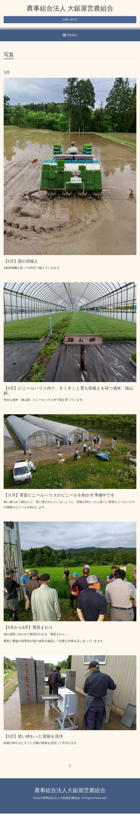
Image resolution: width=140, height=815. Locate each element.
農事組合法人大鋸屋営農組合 (70, 792)
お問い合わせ (70, 20)
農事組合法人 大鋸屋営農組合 (70, 8)
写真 (9, 56)
